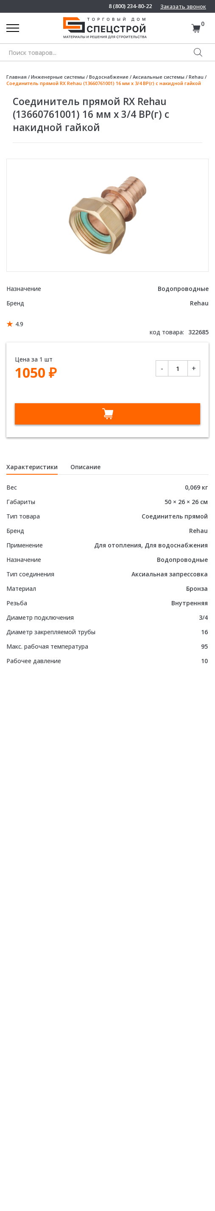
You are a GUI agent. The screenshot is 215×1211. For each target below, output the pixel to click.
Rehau (196, 77)
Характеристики (32, 467)
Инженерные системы (58, 77)
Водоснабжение (108, 77)
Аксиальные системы (158, 77)
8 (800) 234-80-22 (130, 6)
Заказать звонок (183, 6)
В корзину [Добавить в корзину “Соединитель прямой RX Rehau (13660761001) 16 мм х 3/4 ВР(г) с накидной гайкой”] (107, 414)
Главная (16, 77)
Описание (85, 467)
